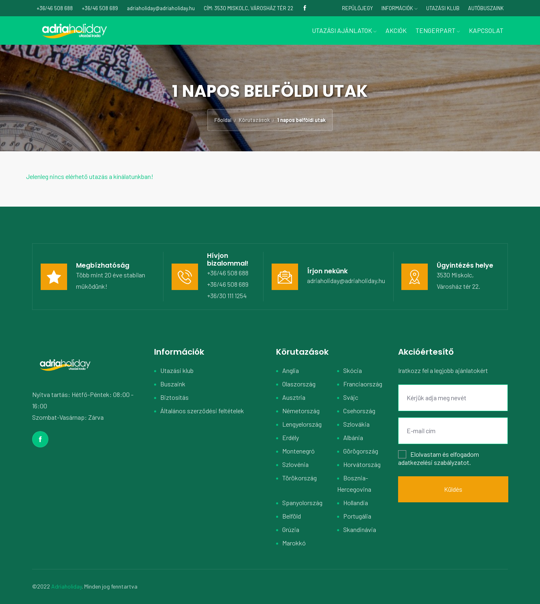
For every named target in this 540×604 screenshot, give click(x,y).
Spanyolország (302, 502)
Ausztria (293, 397)
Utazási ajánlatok (344, 30)
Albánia (353, 437)
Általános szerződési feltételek (202, 410)
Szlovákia (356, 424)
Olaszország (299, 384)
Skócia (352, 370)
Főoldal (222, 120)
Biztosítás (174, 397)
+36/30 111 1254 (227, 295)
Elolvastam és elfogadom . (438, 458)
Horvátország (362, 464)
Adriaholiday (66, 586)
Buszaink (172, 384)
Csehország (359, 410)
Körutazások (254, 120)
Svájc (350, 397)
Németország (301, 410)
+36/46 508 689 (227, 284)
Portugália (357, 516)
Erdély (290, 437)
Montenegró (298, 451)
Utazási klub (177, 370)
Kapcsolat (486, 30)
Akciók (396, 30)
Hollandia (355, 502)
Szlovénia (295, 464)
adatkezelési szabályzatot (433, 462)
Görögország (360, 451)
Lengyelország (302, 424)
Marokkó (294, 543)
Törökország (299, 478)
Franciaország (362, 384)
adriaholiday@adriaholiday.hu (346, 280)
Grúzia (290, 529)
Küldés (453, 489)
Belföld (291, 516)
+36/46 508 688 (227, 273)
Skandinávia (359, 529)
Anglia (290, 370)
